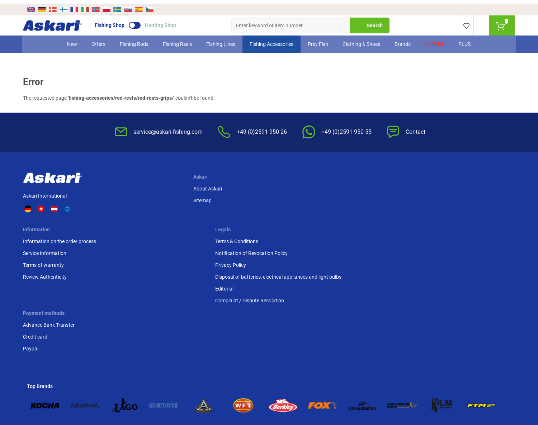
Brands (403, 40)
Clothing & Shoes (362, 40)
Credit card (408, 199)
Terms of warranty (211, 211)
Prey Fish (318, 40)
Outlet (434, 40)
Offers (99, 40)
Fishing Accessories (272, 40)
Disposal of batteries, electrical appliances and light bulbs (348, 226)
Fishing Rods (134, 40)
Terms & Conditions (335, 187)
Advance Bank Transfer (422, 187)
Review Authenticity (213, 223)
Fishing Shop (113, 22)
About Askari (138, 187)
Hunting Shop (164, 22)
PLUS (465, 40)
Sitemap (133, 199)
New (72, 40)
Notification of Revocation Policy (350, 199)
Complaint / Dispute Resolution (348, 254)
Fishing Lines (221, 40)
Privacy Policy (329, 211)
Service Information (213, 199)
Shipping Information (227, 386)
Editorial (323, 242)
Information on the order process (227, 187)
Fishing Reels (177, 40)
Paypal (404, 211)
